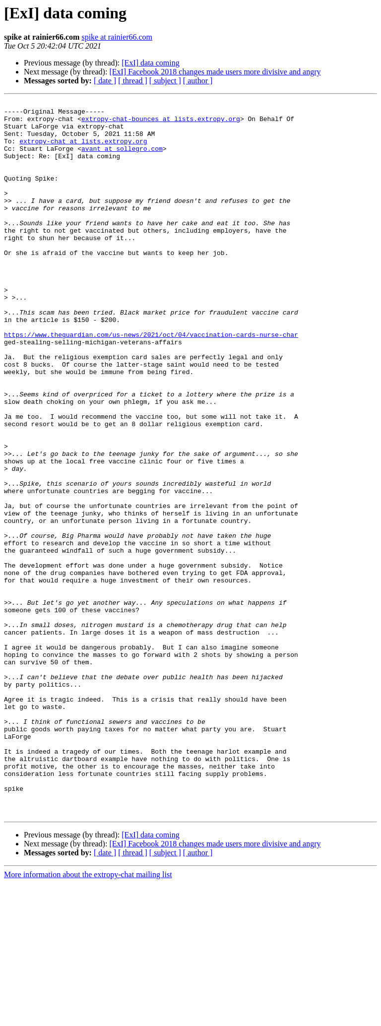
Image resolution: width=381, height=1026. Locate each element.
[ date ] (105, 80)
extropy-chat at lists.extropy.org (83, 149)
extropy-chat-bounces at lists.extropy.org (160, 123)
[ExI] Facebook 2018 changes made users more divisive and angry (214, 71)
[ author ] (198, 80)
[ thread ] (132, 80)
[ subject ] (165, 80)
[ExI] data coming (150, 63)
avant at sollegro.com (122, 158)
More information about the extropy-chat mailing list (88, 1017)
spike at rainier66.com (116, 37)
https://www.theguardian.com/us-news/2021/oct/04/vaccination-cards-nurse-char (151, 382)
